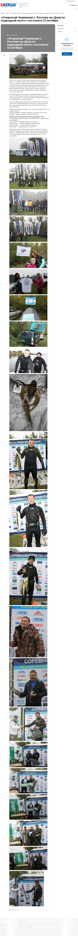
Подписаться (67, 54)
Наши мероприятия (15, 13)
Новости (8, 13)
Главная (3, 13)
